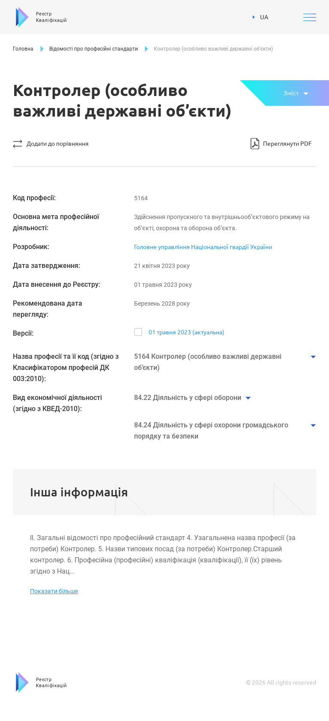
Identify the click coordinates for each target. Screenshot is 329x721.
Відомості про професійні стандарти (93, 49)
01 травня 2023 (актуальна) (186, 332)
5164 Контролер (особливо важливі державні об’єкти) (207, 362)
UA (260, 17)
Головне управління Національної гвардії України (203, 246)
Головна (23, 49)
